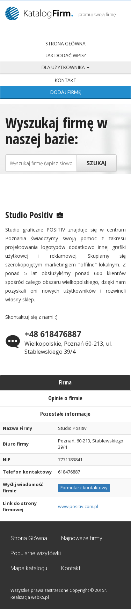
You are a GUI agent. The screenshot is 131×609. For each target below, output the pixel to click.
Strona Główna (65, 43)
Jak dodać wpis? (65, 55)
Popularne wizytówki (35, 553)
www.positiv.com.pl (78, 506)
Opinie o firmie (65, 398)
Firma (65, 382)
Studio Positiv (29, 215)
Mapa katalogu (28, 568)
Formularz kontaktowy (84, 487)
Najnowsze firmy (81, 538)
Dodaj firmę (65, 92)
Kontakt (66, 80)
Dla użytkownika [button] (65, 67)
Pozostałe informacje (65, 414)
